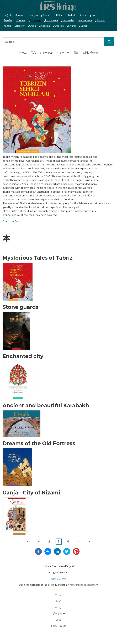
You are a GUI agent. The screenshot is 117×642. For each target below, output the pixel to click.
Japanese (35, 20)
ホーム (23, 52)
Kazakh (8, 25)
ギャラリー (63, 52)
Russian (20, 15)
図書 (76, 52)
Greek (32, 25)
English (8, 15)
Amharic (101, 20)
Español (8, 20)
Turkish (71, 15)
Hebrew (20, 25)
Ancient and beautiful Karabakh (46, 406)
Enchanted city (23, 356)
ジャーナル (46, 52)
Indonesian (68, 20)
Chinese (21, 20)
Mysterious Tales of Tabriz (38, 258)
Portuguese (51, 20)
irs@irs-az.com (59, 578)
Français (33, 15)
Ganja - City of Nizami (31, 493)
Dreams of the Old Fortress (39, 443)
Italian (59, 15)
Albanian (45, 25)
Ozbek (84, 25)
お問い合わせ (90, 52)
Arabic (83, 15)
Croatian (59, 25)
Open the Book (12, 221)
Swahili (72, 25)
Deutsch (46, 15)
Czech (95, 15)
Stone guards (21, 307)
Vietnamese (85, 20)
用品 (33, 52)
